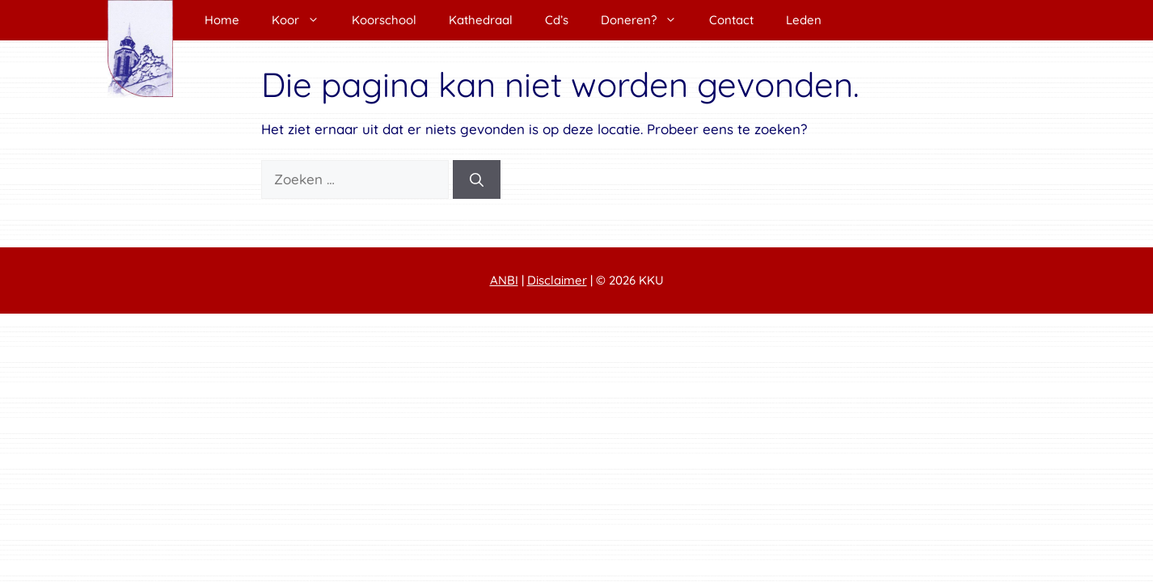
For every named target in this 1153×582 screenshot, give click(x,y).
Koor (304, 20)
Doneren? (647, 20)
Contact (731, 19)
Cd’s (556, 19)
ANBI (504, 280)
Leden (803, 19)
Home (222, 19)
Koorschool (384, 19)
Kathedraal (481, 19)
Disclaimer (557, 280)
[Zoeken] (476, 179)
